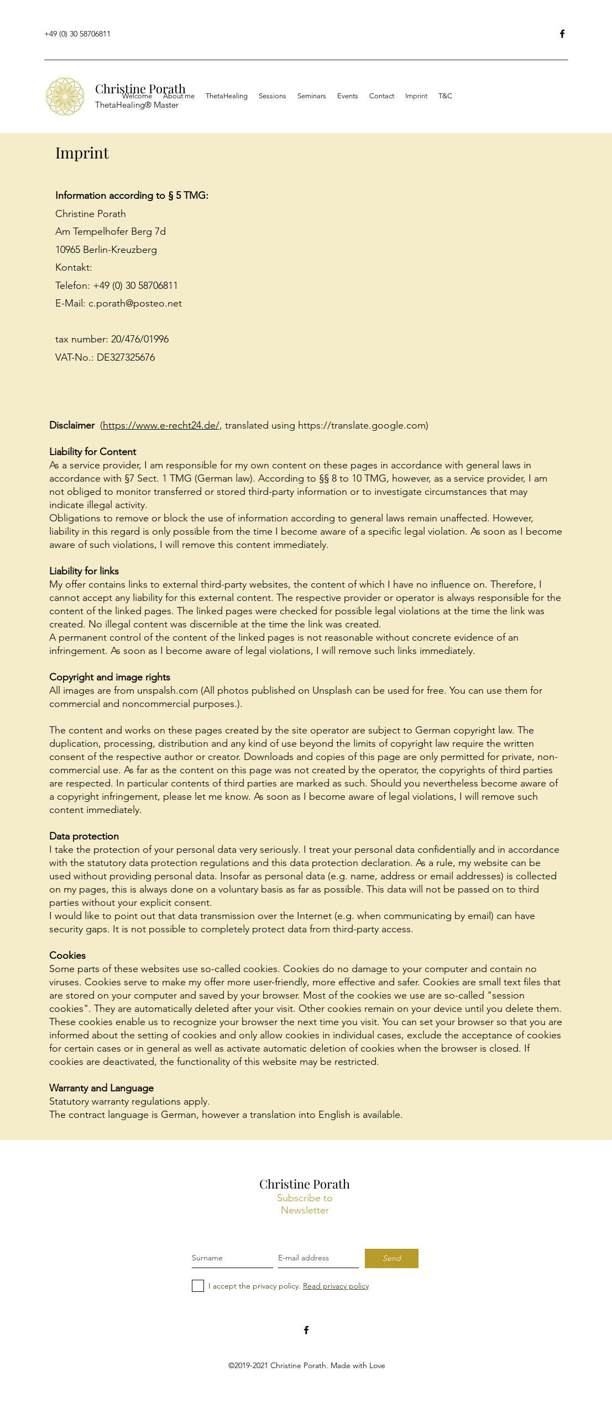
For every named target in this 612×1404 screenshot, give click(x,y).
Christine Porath (304, 1183)
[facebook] (306, 1330)
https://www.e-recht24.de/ (161, 425)
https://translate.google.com (362, 425)
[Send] (392, 1258)
